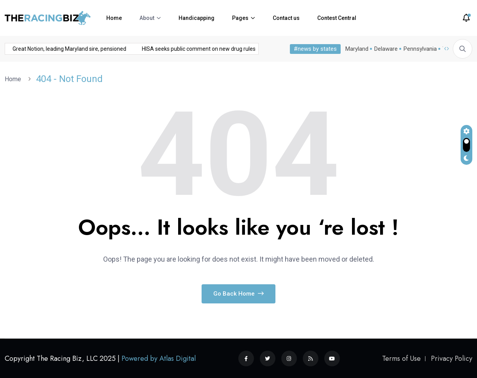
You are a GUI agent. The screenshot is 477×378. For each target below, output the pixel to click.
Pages (240, 18)
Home (114, 18)
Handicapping (196, 18)
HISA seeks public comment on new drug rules (139, 49)
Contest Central (336, 18)
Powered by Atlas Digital (158, 358)
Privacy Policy (451, 358)
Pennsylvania (420, 48)
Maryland (356, 48)
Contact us (286, 18)
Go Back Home (238, 293)
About (146, 18)
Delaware (386, 48)
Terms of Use (401, 358)
